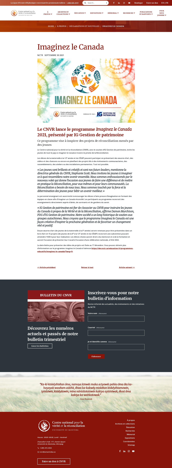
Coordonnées (129, 441)
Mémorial (131, 434)
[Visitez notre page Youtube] (129, 3)
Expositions (95, 13)
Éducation (79, 13)
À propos (47, 13)
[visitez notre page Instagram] (124, 3)
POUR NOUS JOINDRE (160, 13)
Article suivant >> (127, 267)
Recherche (128, 13)
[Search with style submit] (106, 3)
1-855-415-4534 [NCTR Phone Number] (46, 448)
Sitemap (131, 445)
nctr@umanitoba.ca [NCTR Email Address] (47, 452)
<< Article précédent (46, 267)
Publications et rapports (145, 13)
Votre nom (97, 313)
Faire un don (152, 3)
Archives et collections (62, 13)
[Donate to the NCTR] (53, 461)
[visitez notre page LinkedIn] (119, 3)
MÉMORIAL (112, 13)
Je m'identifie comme (102, 341)
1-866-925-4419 (72, 3)
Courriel (96, 327)
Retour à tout (87, 267)
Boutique (138, 3)
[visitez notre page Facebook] (114, 3)
